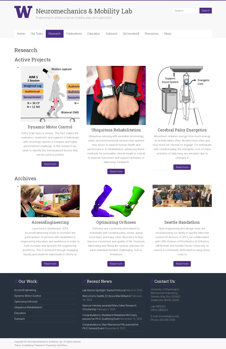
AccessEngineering (50, 222)
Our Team (37, 33)
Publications (74, 33)
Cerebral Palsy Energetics (182, 129)
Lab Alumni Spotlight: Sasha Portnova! (104, 290)
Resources (152, 33)
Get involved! (131, 33)
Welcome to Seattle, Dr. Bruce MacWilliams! (106, 296)
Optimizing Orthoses (116, 222)
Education (93, 33)
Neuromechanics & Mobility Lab (84, 11)
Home (21, 33)
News (167, 33)
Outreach (111, 33)
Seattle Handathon (182, 222)
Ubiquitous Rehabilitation (116, 129)
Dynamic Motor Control (50, 126)
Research (55, 33)
